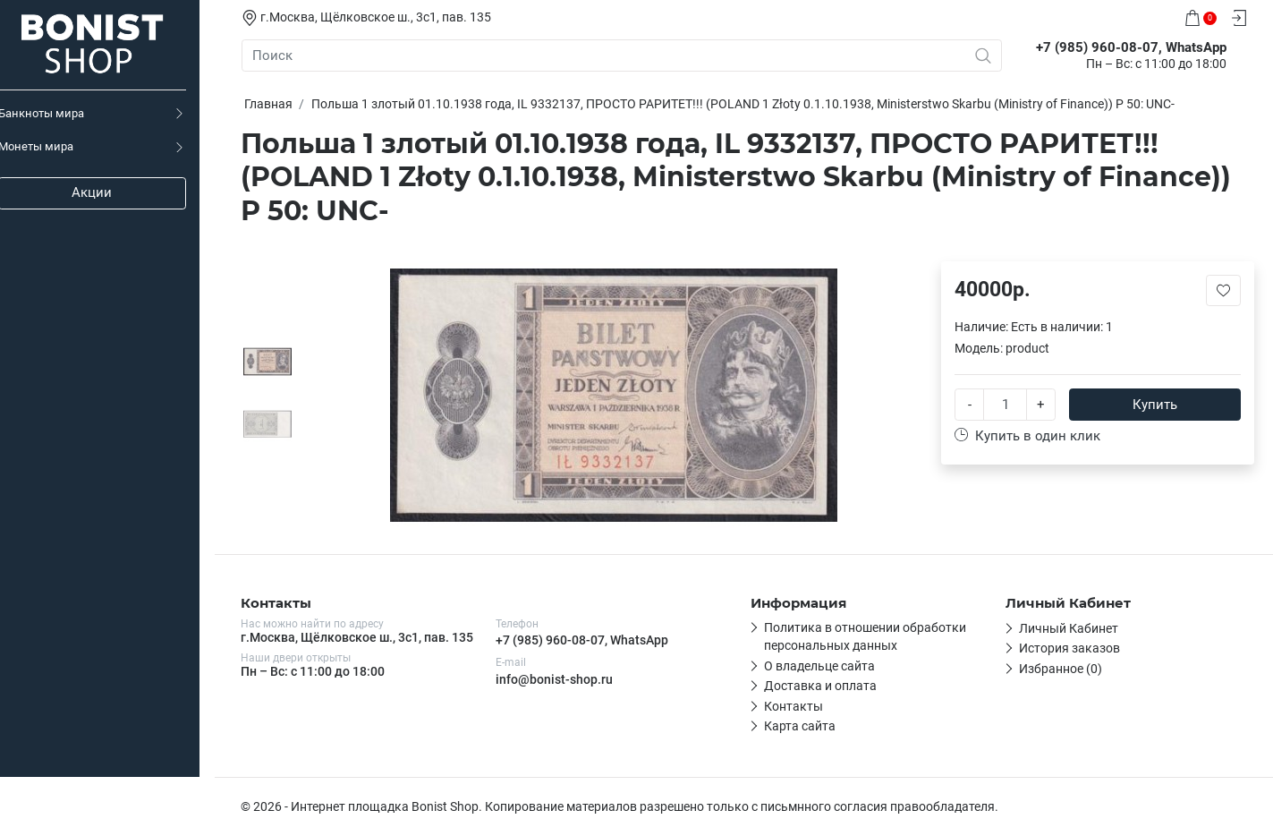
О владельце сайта (820, 666)
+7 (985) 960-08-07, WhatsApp (582, 640)
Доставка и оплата (821, 685)
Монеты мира (51, 146)
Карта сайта (800, 726)
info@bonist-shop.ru (555, 679)
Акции (108, 192)
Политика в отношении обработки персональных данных (866, 636)
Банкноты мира (56, 113)
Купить (1155, 405)
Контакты (794, 706)
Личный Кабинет (1069, 628)
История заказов (1070, 648)
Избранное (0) (1061, 668)
